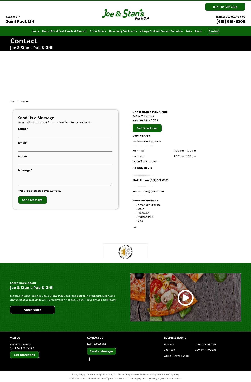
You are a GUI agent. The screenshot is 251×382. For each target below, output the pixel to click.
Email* (22, 142)
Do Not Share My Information (99, 374)
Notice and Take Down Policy (142, 374)
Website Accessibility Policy (168, 374)
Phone (22, 156)
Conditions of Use (121, 374)
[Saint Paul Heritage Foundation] (125, 252)
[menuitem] (35, 31)
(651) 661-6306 (230, 21)
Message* (25, 170)
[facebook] (135, 228)
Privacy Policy (78, 374)
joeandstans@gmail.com (148, 191)
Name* (23, 129)
